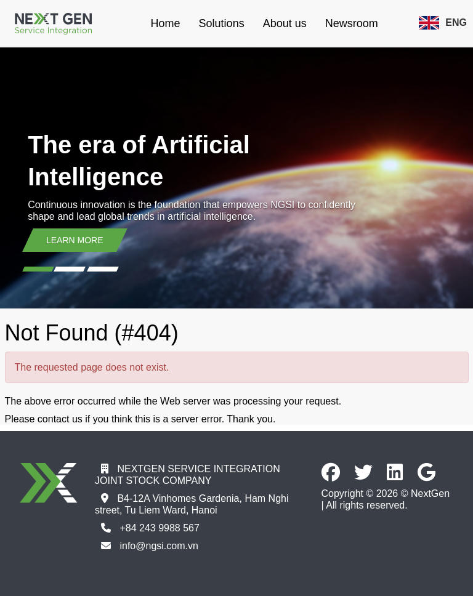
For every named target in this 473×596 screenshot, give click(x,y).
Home (165, 23)
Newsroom (351, 23)
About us (285, 23)
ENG (443, 23)
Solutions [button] (222, 23)
